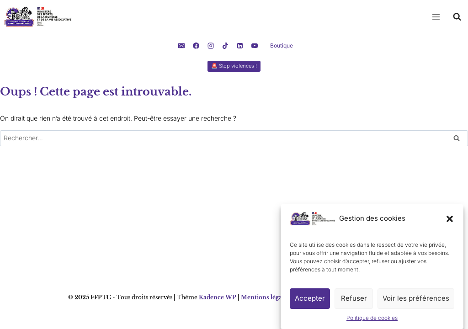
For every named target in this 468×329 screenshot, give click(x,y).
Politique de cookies (372, 320)
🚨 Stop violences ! (234, 66)
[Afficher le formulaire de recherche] (457, 17)
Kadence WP (217, 297)
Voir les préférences (416, 301)
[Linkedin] (240, 45)
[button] (449, 221)
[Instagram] (210, 45)
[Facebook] (196, 45)
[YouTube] (254, 45)
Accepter (310, 301)
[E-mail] (181, 45)
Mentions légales (265, 297)
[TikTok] (225, 45)
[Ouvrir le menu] (435, 17)
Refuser (354, 301)
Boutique (281, 45)
